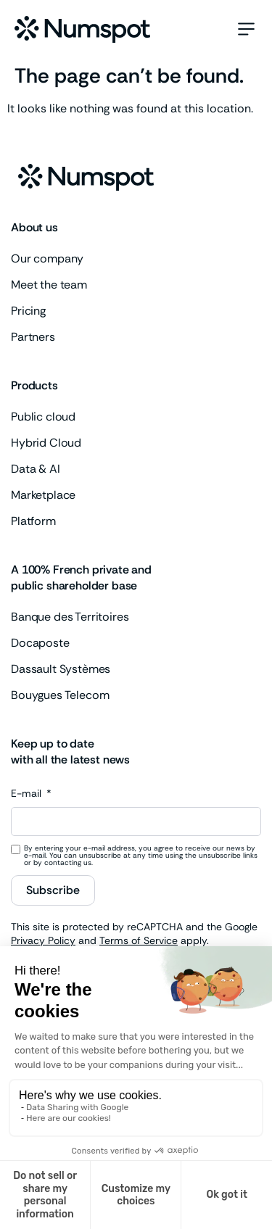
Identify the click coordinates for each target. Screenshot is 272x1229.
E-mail (27, 794)
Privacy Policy (43, 940)
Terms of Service (138, 940)
